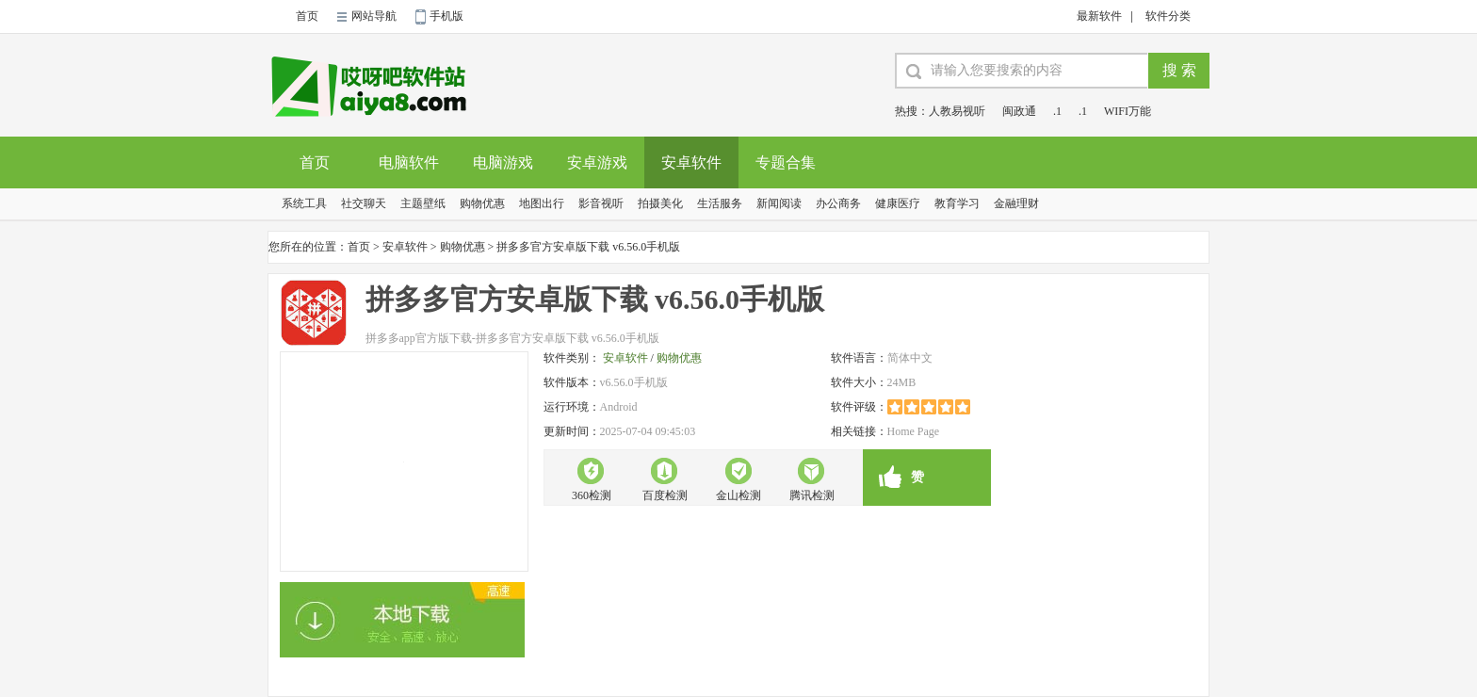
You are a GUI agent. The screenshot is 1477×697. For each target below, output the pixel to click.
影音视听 (601, 203)
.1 (1057, 111)
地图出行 (541, 203)
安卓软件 (691, 162)
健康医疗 (897, 203)
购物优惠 (482, 203)
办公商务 (838, 203)
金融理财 (1016, 203)
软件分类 (1168, 16)
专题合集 (785, 162)
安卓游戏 (597, 162)
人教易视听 (957, 111)
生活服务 (719, 203)
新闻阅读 (779, 203)
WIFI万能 (1127, 111)
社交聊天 (363, 203)
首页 (307, 16)
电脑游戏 (503, 162)
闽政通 (1019, 111)
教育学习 (957, 203)
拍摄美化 (660, 203)
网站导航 (374, 16)
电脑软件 (409, 162)
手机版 (446, 16)
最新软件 (1099, 16)
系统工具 (304, 203)
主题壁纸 (423, 203)
